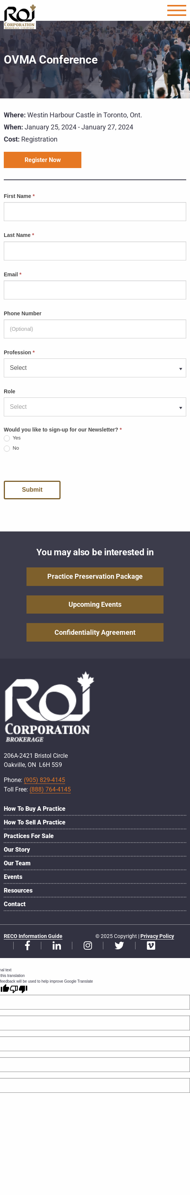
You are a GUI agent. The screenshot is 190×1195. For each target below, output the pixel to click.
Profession (19, 352)
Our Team (17, 863)
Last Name (19, 235)
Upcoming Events (95, 604)
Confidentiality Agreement (95, 632)
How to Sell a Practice (34, 822)
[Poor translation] (18, 989)
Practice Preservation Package (95, 576)
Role (9, 391)
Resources (18, 890)
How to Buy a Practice (34, 808)
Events (13, 876)
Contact (15, 904)
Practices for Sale (29, 836)
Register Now (43, 160)
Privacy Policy (157, 936)
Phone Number (23, 313)
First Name (19, 196)
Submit (32, 489)
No (11, 448)
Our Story (17, 849)
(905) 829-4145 (44, 780)
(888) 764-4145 (50, 789)
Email (13, 274)
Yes (12, 438)
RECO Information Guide (33, 936)
